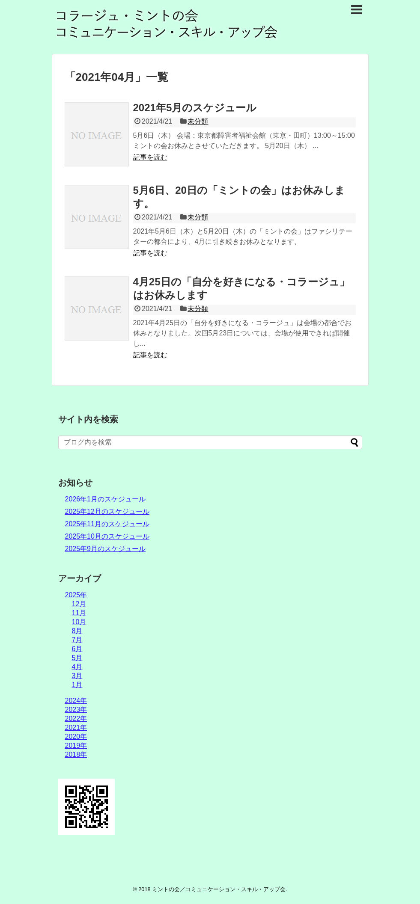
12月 (79, 604)
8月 (77, 630)
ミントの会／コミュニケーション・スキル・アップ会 (219, 889)
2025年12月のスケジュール (107, 511)
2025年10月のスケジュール (107, 536)
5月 (77, 657)
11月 (79, 612)
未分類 (198, 121)
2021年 (76, 727)
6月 (77, 648)
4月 (77, 666)
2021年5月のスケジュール (195, 107)
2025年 (76, 595)
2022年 (76, 718)
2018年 (76, 754)
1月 (77, 684)
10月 (79, 621)
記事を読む (150, 157)
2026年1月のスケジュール (105, 499)
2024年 (76, 700)
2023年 (76, 709)
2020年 (76, 736)
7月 (77, 639)
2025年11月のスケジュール (107, 524)
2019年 (76, 745)
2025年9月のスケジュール (105, 548)
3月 (77, 675)
